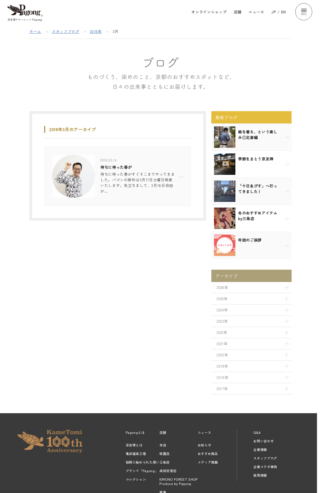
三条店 (164, 462)
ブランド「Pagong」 (142, 470)
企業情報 (260, 449)
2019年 (222, 366)
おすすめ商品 (208, 453)
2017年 (222, 388)
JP (273, 11)
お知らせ (204, 445)
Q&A (257, 432)
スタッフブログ (65, 31)
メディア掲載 (208, 462)
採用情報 (260, 475)
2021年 (222, 343)
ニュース (256, 11)
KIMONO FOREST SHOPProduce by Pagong (178, 481)
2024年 (222, 310)
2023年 (222, 321)
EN (283, 11)
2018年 (96, 31)
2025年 (222, 298)
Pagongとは (135, 432)
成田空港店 (167, 470)
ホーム (35, 31)
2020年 (222, 354)
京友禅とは (134, 445)
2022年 (222, 332)
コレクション (136, 479)
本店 (162, 445)
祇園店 (164, 453)
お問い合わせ (263, 441)
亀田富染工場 (136, 453)
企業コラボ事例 (265, 466)
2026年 (222, 287)
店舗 (238, 11)
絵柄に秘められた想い (143, 462)
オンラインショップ (209, 11)
